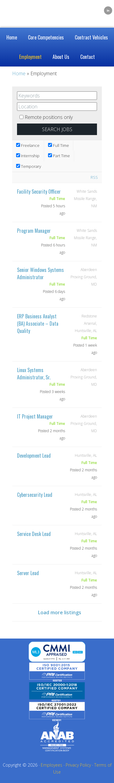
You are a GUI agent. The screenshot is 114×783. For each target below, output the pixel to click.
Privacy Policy (78, 765)
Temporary (28, 166)
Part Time (59, 155)
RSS (94, 177)
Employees (51, 765)
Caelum (33, 9)
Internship (28, 155)
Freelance (28, 145)
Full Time (58, 145)
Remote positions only (49, 117)
